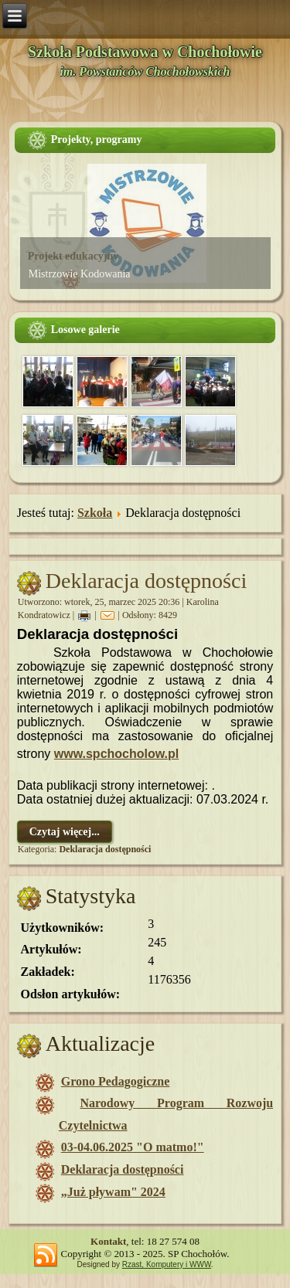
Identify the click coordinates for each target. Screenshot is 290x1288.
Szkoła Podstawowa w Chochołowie (145, 51)
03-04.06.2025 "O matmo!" (132, 1147)
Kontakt (108, 1241)
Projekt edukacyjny (73, 256)
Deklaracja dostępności (146, 581)
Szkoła (94, 512)
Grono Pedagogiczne (115, 1081)
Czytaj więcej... (64, 832)
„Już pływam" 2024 (113, 1191)
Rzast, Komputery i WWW (166, 1264)
